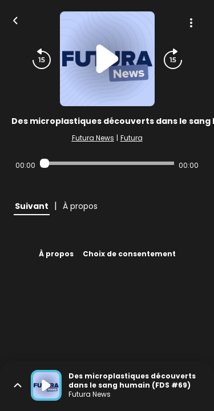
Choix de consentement (129, 254)
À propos (56, 254)
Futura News (93, 138)
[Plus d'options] (191, 22)
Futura (131, 138)
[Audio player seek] (107, 163)
